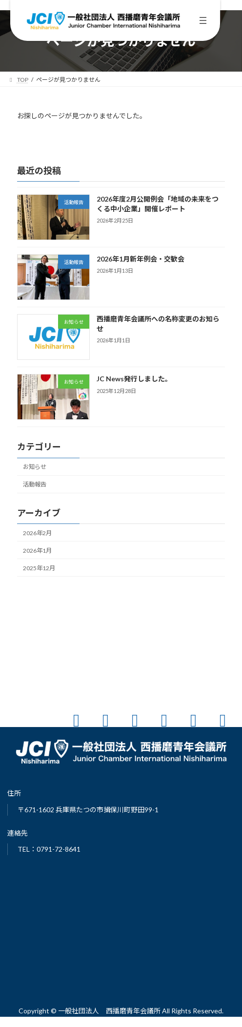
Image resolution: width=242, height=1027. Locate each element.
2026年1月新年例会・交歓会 (140, 259)
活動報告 (34, 484)
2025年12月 (39, 568)
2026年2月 (37, 533)
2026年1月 (37, 550)
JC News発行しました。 (134, 378)
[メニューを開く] (203, 20)
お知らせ (34, 466)
